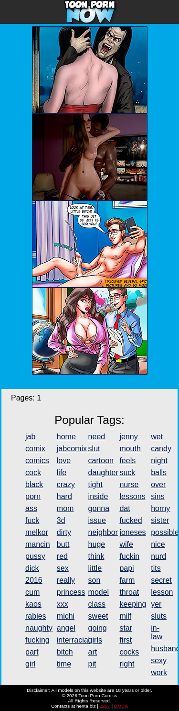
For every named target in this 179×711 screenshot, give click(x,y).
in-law (156, 632)
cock (33, 472)
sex (63, 568)
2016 (33, 580)
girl (30, 664)
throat (129, 592)
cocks (129, 652)
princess (71, 592)
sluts (159, 616)
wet (157, 437)
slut (94, 448)
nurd (158, 556)
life (61, 472)
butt (63, 544)
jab (30, 437)
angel (66, 628)
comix (35, 448)
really (66, 580)
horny (160, 508)
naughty (39, 628)
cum (32, 592)
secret (161, 580)
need (96, 437)
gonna (99, 508)
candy (161, 448)
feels (127, 460)
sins (157, 496)
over (158, 484)
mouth (129, 448)
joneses (132, 532)
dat (124, 508)
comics (37, 460)
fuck (32, 520)
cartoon (101, 460)
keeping (132, 604)
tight (95, 484)
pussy (35, 556)
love (64, 460)
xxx (62, 604)
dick (32, 568)
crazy (66, 484)
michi (65, 616)
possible (165, 532)
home (66, 437)
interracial (73, 640)
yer (156, 604)
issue (97, 520)
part (32, 652)
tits (155, 568)
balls (159, 472)
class (96, 604)
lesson (162, 592)
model (98, 592)
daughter (103, 472)
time (64, 664)
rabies (35, 616)
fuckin (129, 556)
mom (65, 508)
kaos (33, 604)
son (94, 580)
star (125, 628)
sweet (98, 616)
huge (96, 544)
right (126, 664)
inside (98, 496)
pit (92, 664)
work (159, 672)
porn (33, 496)
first (125, 640)
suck (127, 472)
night (159, 460)
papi (126, 568)
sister (160, 520)
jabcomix (72, 448)
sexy (159, 660)
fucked (130, 520)
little (95, 568)
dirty (64, 532)
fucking (37, 640)
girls (95, 640)
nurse (128, 484)
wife (126, 544)
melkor (36, 532)
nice (158, 544)
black (34, 484)
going (97, 628)
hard (64, 496)
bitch (65, 652)
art (92, 652)
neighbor (103, 532)
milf (125, 616)
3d (61, 520)
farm (127, 580)
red (62, 556)
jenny (128, 437)
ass (31, 508)
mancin (37, 544)
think (96, 556)
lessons (132, 496)
